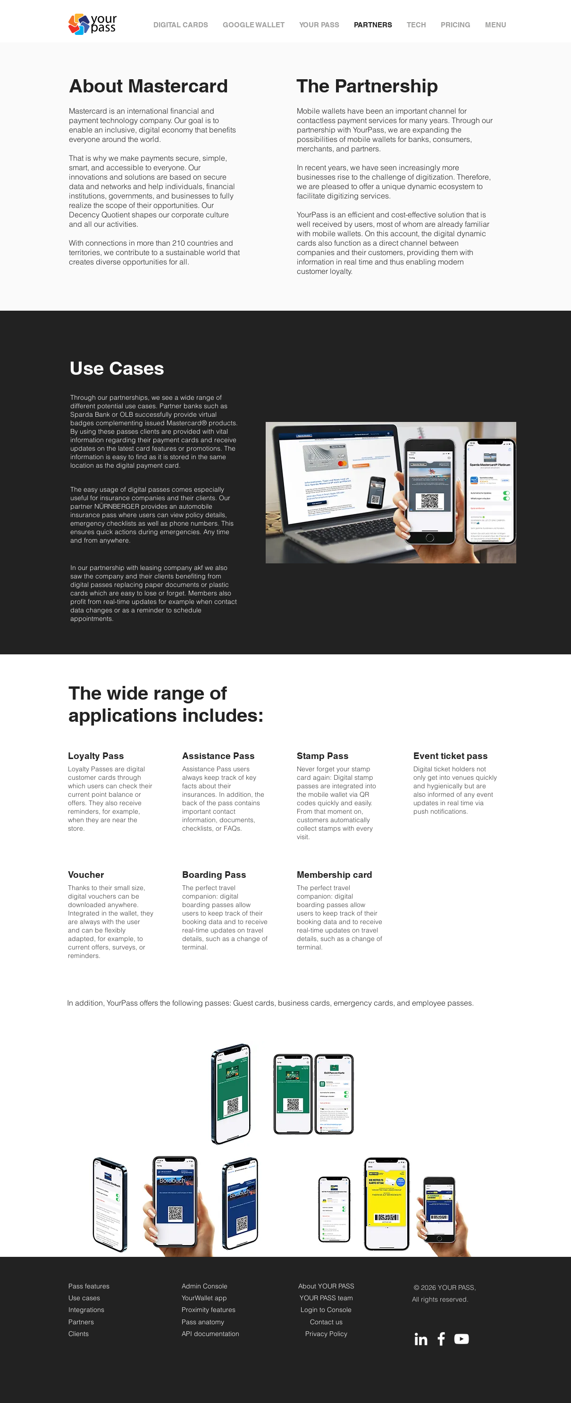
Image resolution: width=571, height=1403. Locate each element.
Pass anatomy (203, 1322)
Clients (78, 1333)
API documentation (210, 1333)
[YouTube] (461, 1339)
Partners (81, 1322)
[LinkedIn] (421, 1339)
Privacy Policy (326, 1333)
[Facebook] (441, 1339)
